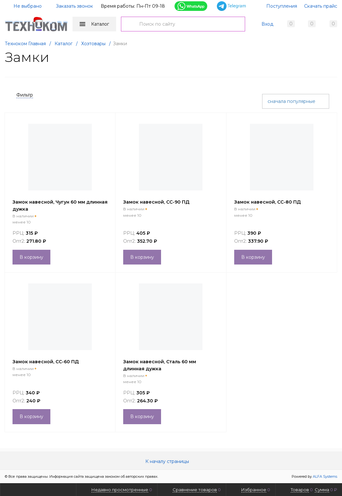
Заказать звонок (74, 6)
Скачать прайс (320, 6)
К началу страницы (171, 461)
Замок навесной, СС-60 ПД (46, 362)
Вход (267, 24)
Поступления (281, 6)
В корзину (31, 257)
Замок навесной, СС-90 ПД (156, 202)
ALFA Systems (325, 476)
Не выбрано (24, 6)
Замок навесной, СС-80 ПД (267, 202)
